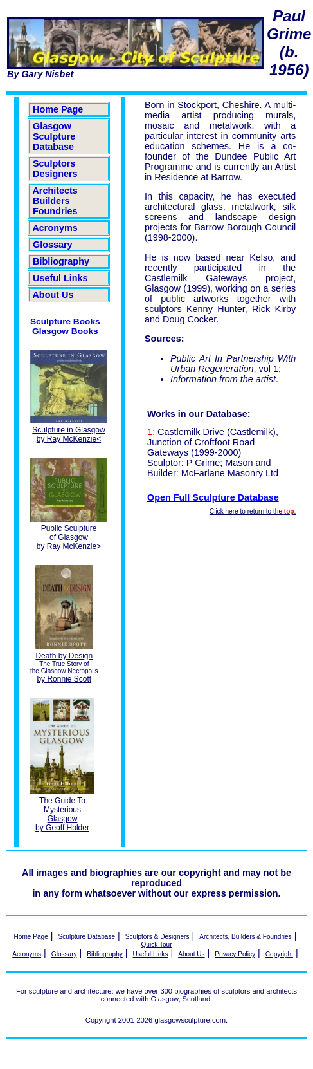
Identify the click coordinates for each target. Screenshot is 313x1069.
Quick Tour (156, 944)
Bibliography (61, 261)
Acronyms (55, 228)
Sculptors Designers (55, 168)
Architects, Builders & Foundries (245, 936)
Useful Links (60, 278)
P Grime (203, 463)
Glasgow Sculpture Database (54, 136)
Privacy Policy (235, 954)
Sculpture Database (87, 936)
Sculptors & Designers (157, 936)
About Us (53, 295)
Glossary (52, 244)
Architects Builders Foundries (55, 200)
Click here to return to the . (253, 511)
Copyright (279, 954)
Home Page (57, 109)
